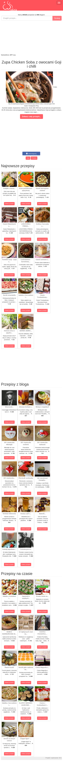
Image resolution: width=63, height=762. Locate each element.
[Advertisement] (31, 37)
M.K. (60, 758)
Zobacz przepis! (9, 203)
